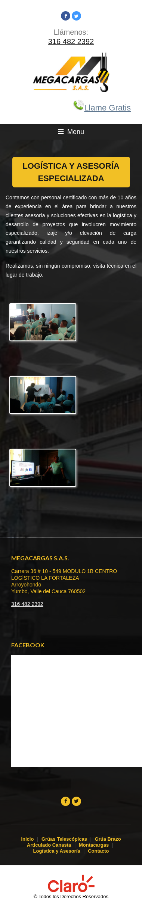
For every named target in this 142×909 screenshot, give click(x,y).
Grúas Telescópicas (64, 839)
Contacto (98, 851)
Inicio (27, 839)
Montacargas (94, 845)
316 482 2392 (71, 41)
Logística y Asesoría (56, 851)
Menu (71, 132)
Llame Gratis (102, 107)
